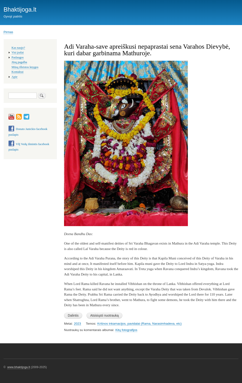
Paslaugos (18, 57)
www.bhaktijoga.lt (18, 367)
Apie (14, 76)
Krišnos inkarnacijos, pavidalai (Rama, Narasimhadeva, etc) (139, 323)
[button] (126, 228)
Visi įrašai (18, 52)
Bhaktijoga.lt (20, 9)
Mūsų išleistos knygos (25, 67)
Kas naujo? (18, 47)
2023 (77, 323)
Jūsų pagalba (19, 62)
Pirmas (8, 32)
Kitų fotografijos (126, 330)
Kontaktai (17, 71)
